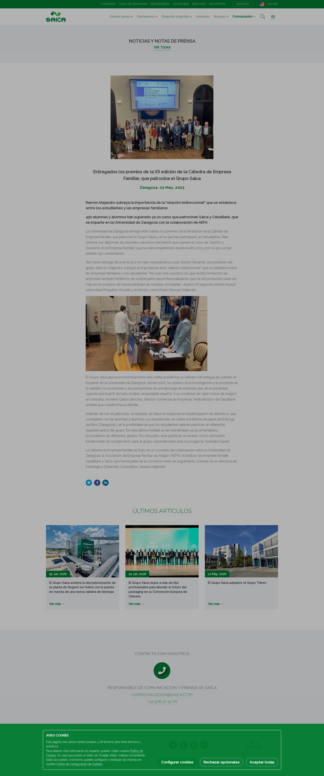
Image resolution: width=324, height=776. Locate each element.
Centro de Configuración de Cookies (79, 764)
